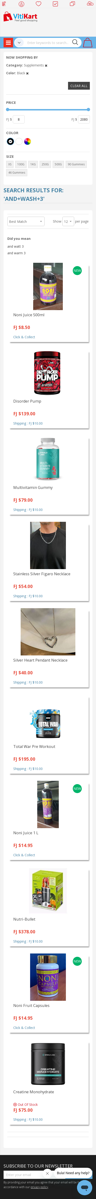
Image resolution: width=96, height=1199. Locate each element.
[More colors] (27, 141)
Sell (91, 4)
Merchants (74, 4)
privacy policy (39, 1187)
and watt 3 (15, 246)
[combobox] (53, 42)
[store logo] (20, 16)
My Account (23, 4)
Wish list (40, 4)
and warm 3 (16, 253)
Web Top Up (6, 4)
